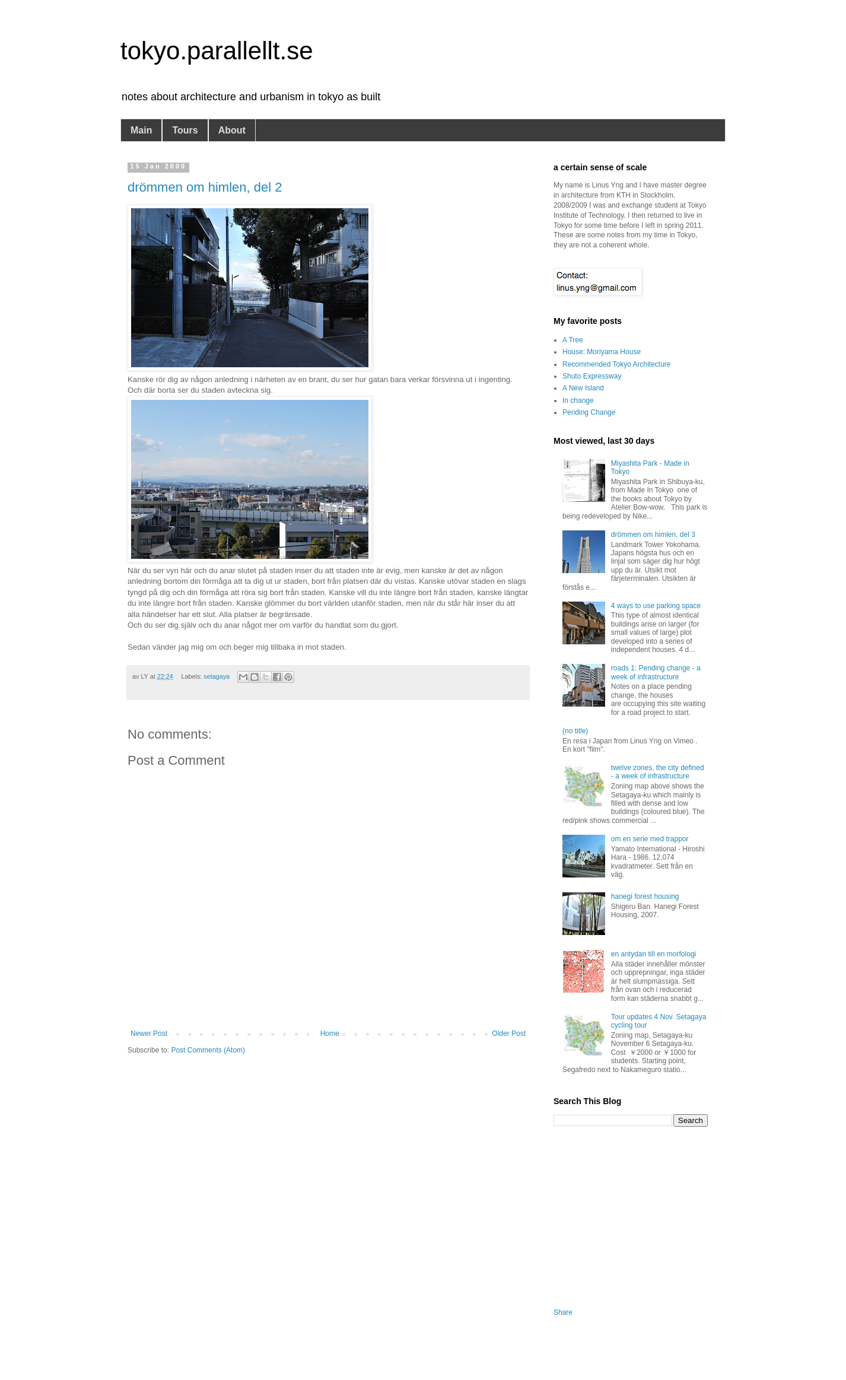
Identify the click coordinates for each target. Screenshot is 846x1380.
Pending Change (588, 412)
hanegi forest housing (645, 896)
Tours (185, 130)
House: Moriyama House (601, 352)
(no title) (575, 731)
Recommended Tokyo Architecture (616, 364)
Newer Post (149, 1033)
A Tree (572, 340)
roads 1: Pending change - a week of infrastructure (656, 672)
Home (329, 1033)
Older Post (509, 1033)
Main (141, 130)
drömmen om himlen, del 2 (205, 187)
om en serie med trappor (650, 839)
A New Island (583, 388)
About (232, 130)
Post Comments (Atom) (208, 1050)
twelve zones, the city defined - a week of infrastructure (657, 772)
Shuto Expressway (591, 376)
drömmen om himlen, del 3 (653, 534)
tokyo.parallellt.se (216, 51)
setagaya (216, 676)
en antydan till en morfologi (653, 954)
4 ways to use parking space (656, 606)
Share (563, 1312)
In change (578, 400)
